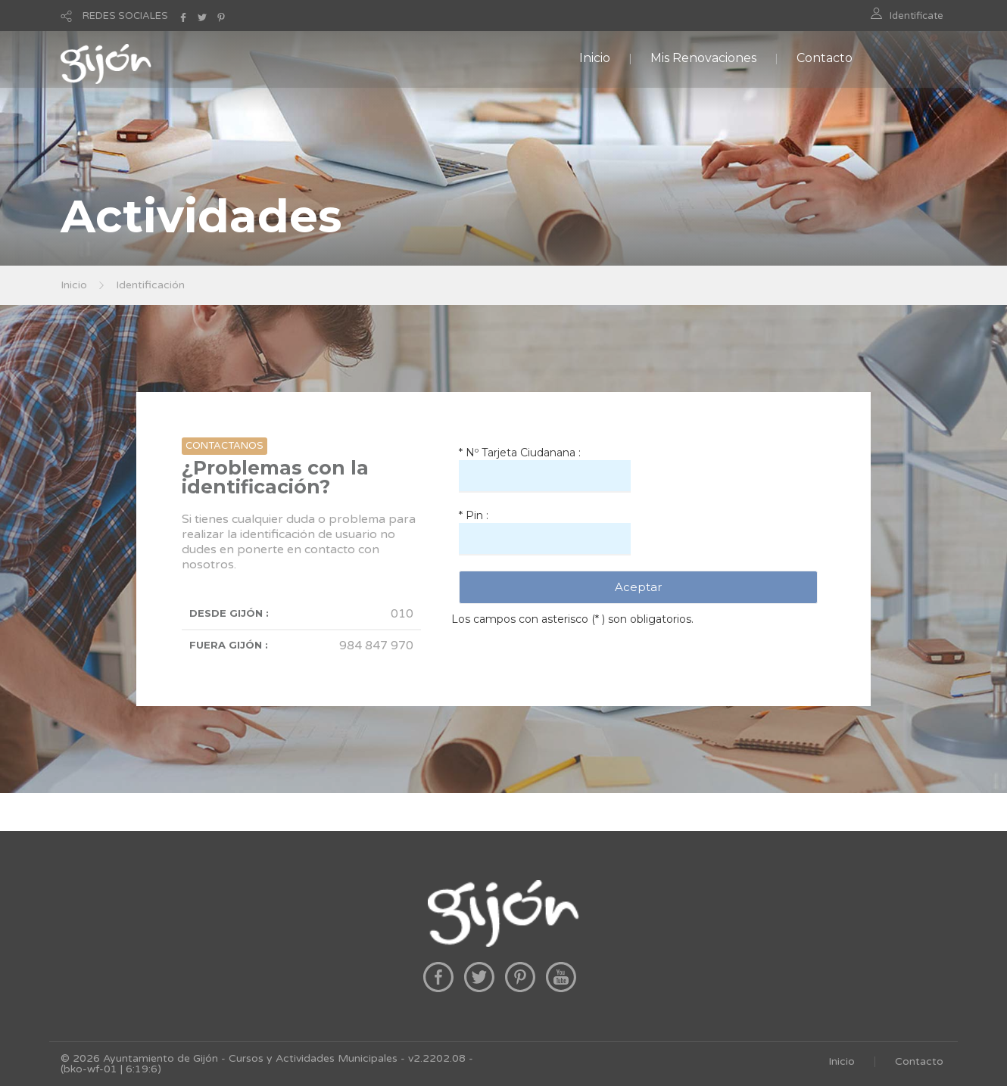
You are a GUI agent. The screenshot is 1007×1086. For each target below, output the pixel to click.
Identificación (150, 285)
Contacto (825, 58)
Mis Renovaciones (703, 58)
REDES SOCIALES (125, 16)
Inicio (594, 58)
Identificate (916, 16)
